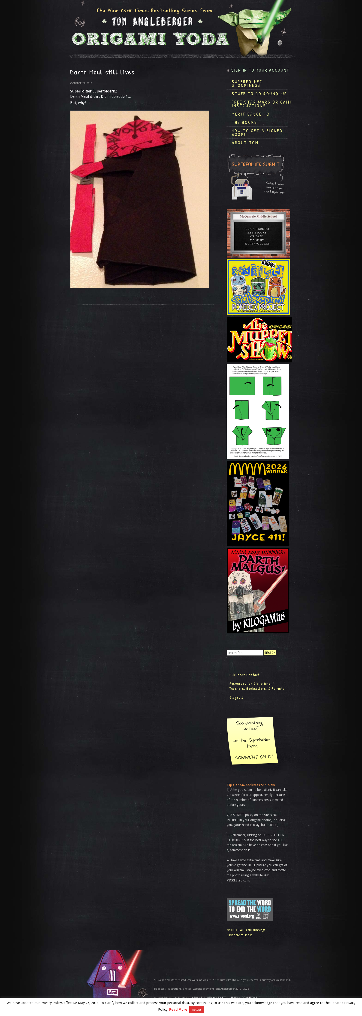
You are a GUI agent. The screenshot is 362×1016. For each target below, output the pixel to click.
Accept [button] (196, 1009)
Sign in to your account (260, 70)
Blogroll (236, 697)
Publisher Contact (244, 674)
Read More (178, 1009)
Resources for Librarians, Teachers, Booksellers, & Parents (256, 686)
